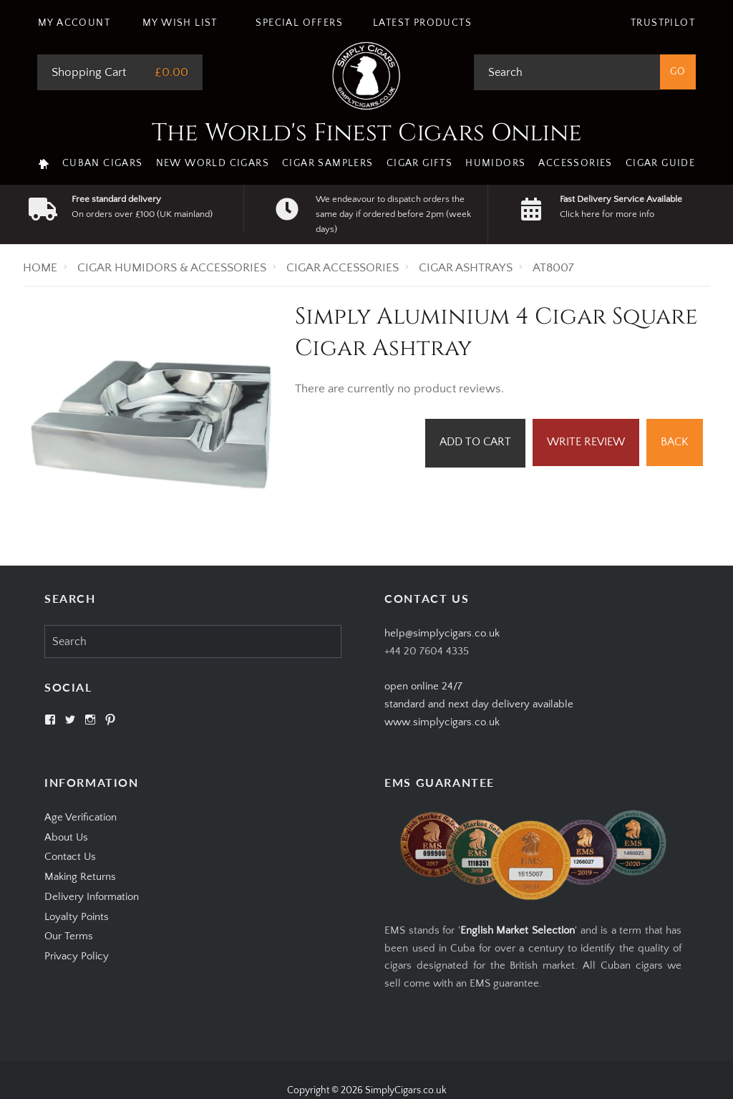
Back (675, 441)
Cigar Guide (660, 163)
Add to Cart (475, 441)
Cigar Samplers (328, 163)
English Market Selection (517, 930)
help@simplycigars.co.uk (442, 633)
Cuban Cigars (102, 163)
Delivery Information (91, 897)
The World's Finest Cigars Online (367, 133)
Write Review (586, 441)
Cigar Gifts (419, 163)
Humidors (495, 163)
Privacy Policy (76, 956)
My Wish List (180, 23)
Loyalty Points (76, 917)
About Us (66, 837)
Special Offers (299, 23)
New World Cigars (212, 163)
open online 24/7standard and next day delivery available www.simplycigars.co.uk (478, 704)
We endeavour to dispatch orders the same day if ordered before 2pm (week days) (393, 214)
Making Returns (80, 877)
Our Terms (68, 936)
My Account (74, 23)
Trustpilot (663, 23)
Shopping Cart (89, 72)
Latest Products (422, 23)
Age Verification (80, 817)
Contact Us (70, 857)
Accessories (575, 163)
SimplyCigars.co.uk (406, 1090)
